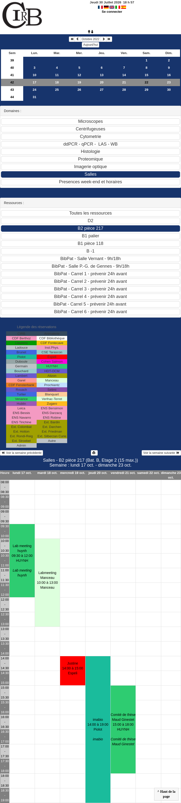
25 (57, 90)
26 (79, 90)
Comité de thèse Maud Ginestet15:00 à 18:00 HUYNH (123, 729)
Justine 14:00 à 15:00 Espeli (72, 668)
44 (12, 97)
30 (169, 90)
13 (102, 75)
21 (124, 82)
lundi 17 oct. (22, 473)
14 (124, 75)
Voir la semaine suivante (161, 453)
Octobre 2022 (90, 39)
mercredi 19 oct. (72, 473)
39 (12, 60)
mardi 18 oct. (47, 473)
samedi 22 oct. (148, 473)
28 (124, 90)
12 (79, 75)
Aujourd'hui (90, 44)
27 (102, 90)
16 (169, 75)
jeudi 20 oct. (97, 473)
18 (57, 82)
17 (34, 82)
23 (169, 82)
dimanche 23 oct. (171, 475)
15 (146, 75)
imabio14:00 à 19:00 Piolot (97, 729)
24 (34, 90)
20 (102, 82)
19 (79, 82)
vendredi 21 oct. (123, 473)
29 (146, 90)
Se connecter (112, 11)
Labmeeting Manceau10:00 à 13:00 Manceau (47, 580)
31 (34, 97)
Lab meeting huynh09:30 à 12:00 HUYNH (22, 560)
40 (12, 67)
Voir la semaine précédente (21, 453)
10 (34, 75)
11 (57, 75)
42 (12, 82)
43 (12, 90)
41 (12, 75)
